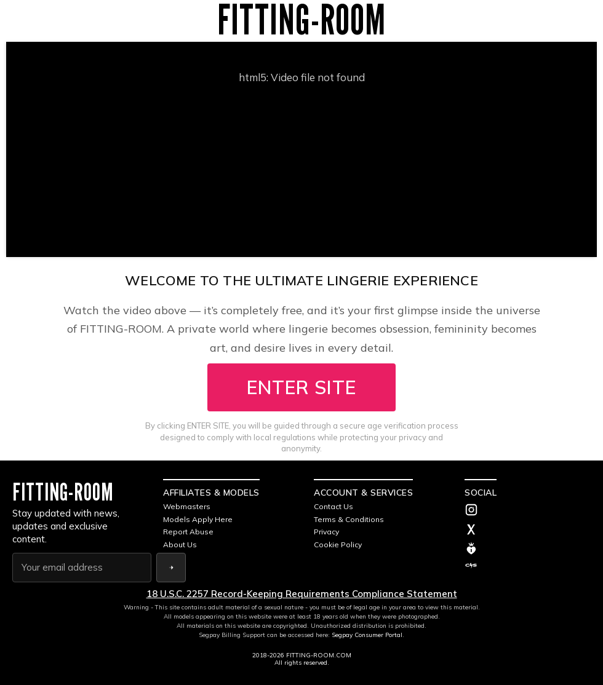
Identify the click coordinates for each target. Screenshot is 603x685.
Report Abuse (188, 531)
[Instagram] (528, 511)
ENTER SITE (301, 387)
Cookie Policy (338, 544)
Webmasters (186, 506)
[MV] (528, 548)
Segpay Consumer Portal (367, 635)
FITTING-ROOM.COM (318, 655)
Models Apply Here (198, 519)
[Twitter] (528, 531)
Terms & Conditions (349, 519)
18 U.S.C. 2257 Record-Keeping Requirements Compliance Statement (301, 594)
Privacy (326, 531)
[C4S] (528, 565)
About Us (180, 544)
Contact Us (333, 506)
